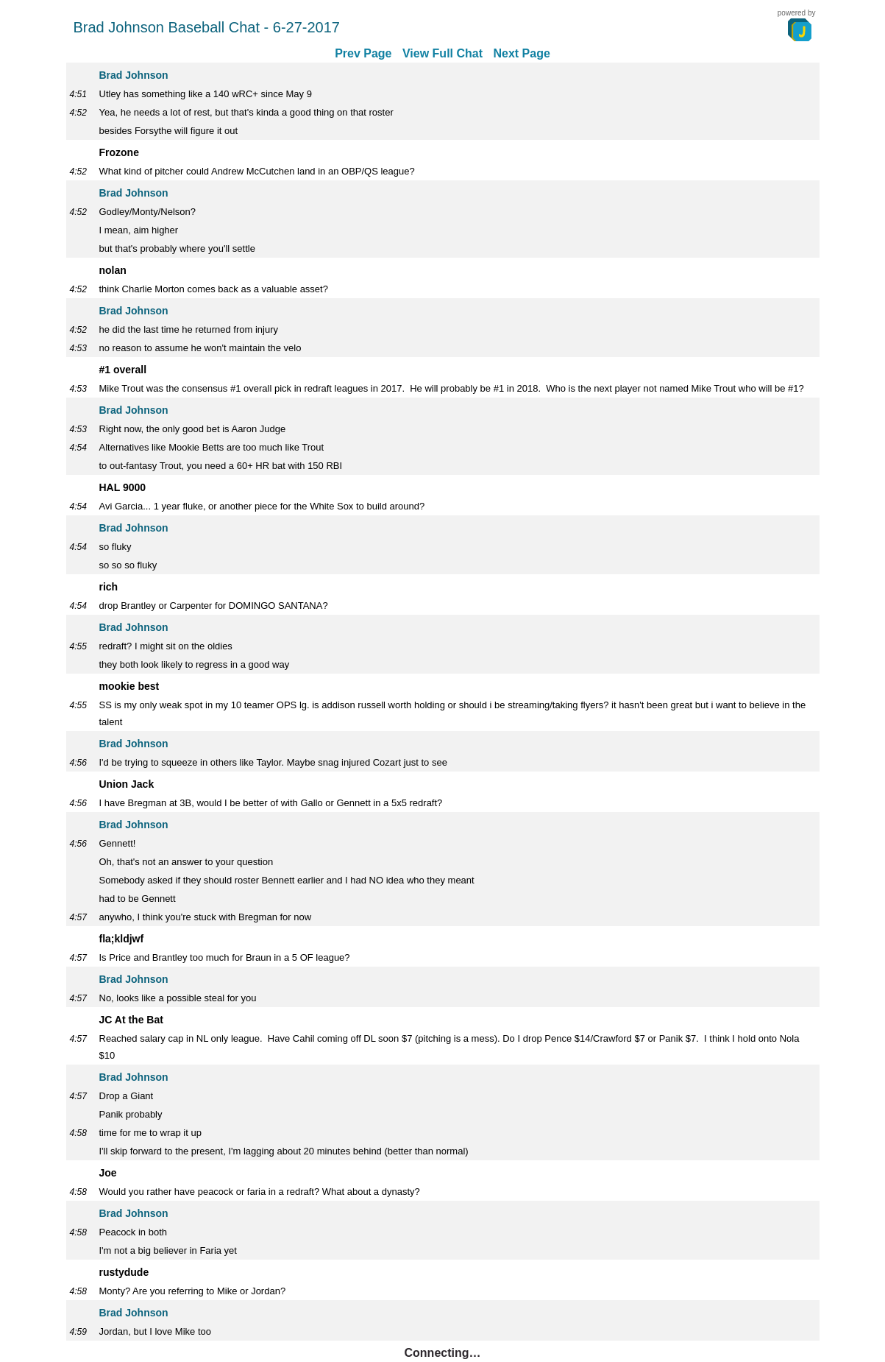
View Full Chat (442, 53)
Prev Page (363, 53)
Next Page (521, 53)
